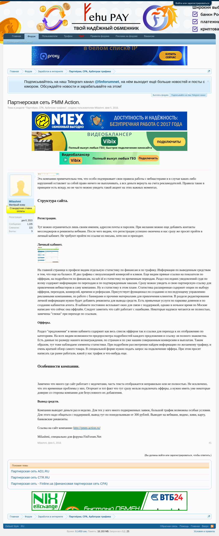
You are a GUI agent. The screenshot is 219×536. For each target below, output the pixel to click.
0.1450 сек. (81, 531)
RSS (212, 526)
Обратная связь (169, 526)
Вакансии (149, 36)
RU (22, 526)
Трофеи (68, 36)
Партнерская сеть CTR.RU (30, 477)
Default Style (12, 526)
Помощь (184, 526)
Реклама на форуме (127, 36)
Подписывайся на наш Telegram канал (188, 94)
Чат (81, 36)
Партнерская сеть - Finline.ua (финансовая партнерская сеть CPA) (59, 483)
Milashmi (99, 107)
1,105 (30, 224)
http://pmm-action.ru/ (86, 428)
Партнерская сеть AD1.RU (30, 471)
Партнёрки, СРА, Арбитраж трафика (46, 107)
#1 (210, 443)
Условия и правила (204, 531)
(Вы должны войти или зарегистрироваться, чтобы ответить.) (178, 455)
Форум (32, 36)
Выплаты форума (160, 95)
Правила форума (99, 36)
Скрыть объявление (208, 81)
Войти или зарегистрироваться (192, 3)
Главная (16, 36)
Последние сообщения (19, 41)
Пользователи (50, 36)
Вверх (205, 526)
